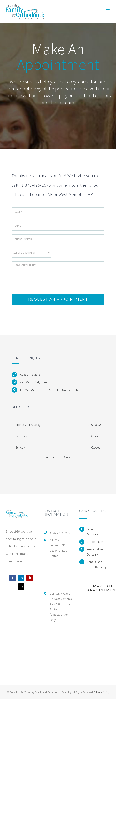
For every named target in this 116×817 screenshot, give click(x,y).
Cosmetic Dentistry (92, 531)
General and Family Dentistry (96, 564)
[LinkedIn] (21, 578)
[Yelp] (29, 578)
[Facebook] (12, 578)
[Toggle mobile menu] (108, 8)
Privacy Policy (101, 692)
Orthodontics (95, 542)
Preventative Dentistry (95, 551)
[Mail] (21, 586)
